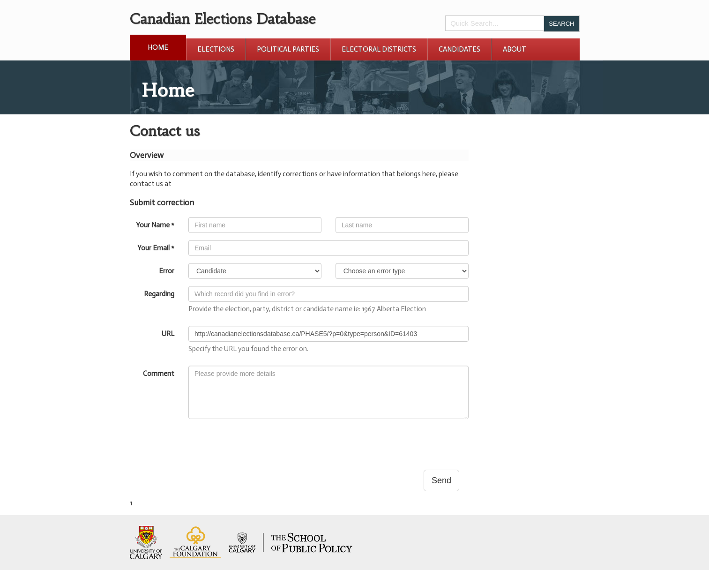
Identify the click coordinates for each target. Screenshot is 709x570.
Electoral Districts (379, 49)
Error (166, 271)
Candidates (459, 49)
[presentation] (259, 444)
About (514, 49)
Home (158, 47)
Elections (215, 49)
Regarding (159, 294)
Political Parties (288, 49)
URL (168, 334)
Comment (158, 373)
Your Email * (155, 248)
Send (441, 480)
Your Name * (155, 225)
